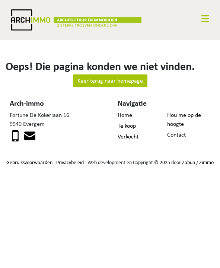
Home (125, 115)
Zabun (188, 162)
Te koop (127, 126)
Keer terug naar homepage (110, 80)
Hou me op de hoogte (184, 119)
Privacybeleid (70, 162)
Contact (176, 134)
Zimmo (206, 162)
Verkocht (128, 136)
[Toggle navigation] (205, 18)
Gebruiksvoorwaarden (29, 162)
